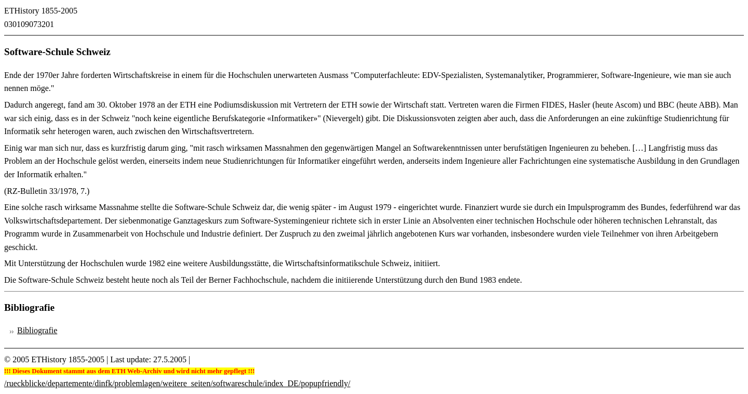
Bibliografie (37, 330)
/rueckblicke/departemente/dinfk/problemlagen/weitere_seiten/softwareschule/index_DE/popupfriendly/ (177, 383)
